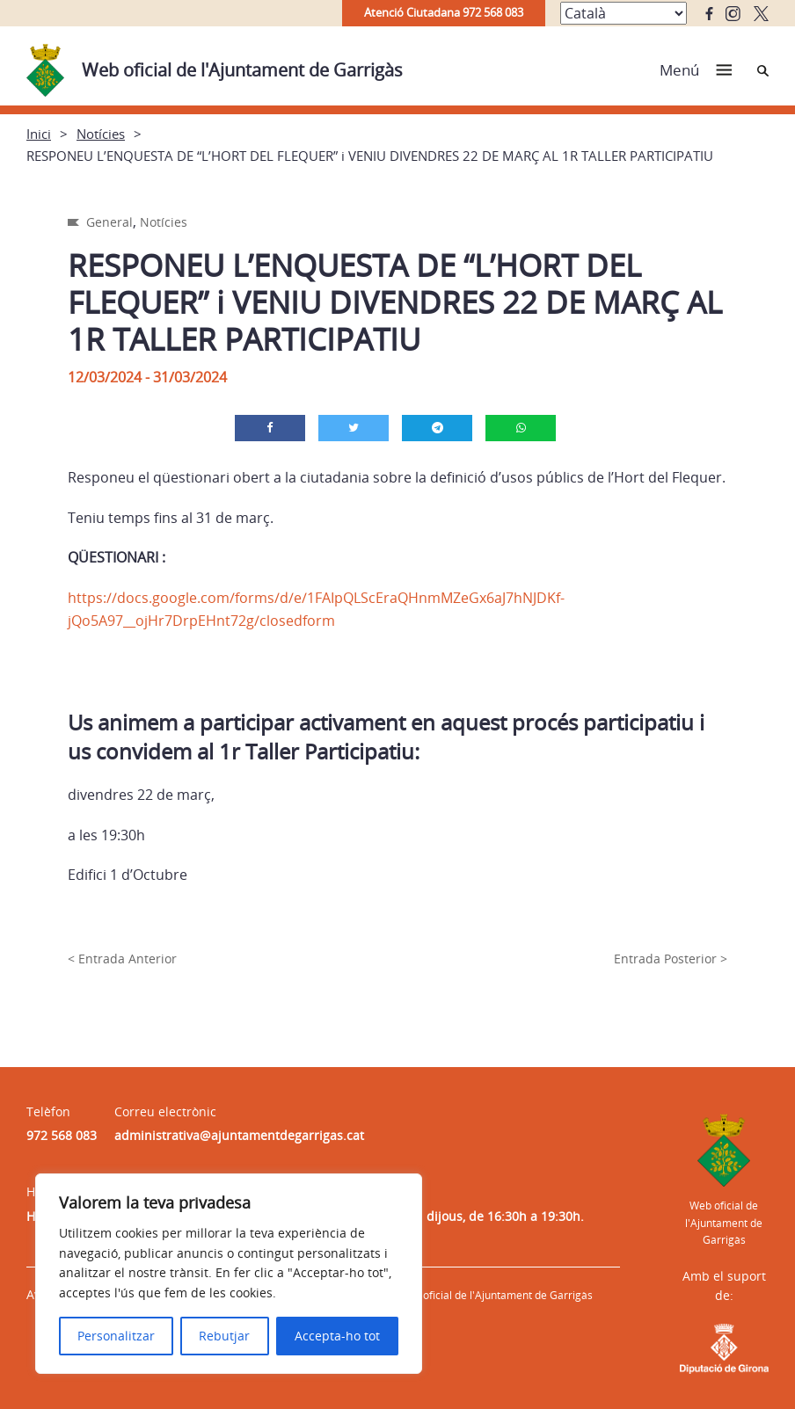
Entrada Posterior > (670, 958)
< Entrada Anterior (122, 958)
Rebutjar (224, 1335)
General (109, 222)
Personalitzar (116, 1335)
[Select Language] (623, 13)
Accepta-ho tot (337, 1335)
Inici (38, 133)
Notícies (101, 133)
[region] (228, 1273)
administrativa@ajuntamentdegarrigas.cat (239, 1135)
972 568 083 (61, 1135)
